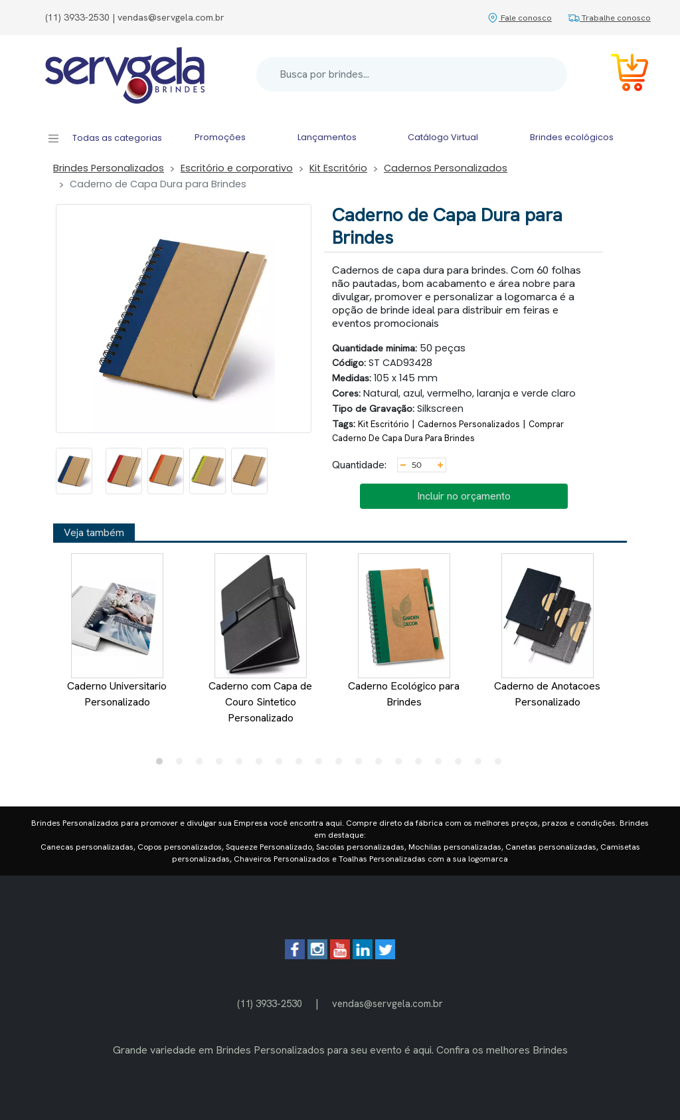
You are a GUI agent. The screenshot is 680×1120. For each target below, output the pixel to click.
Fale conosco (519, 17)
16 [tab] (461, 764)
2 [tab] (182, 764)
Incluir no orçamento (464, 496)
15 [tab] (441, 764)
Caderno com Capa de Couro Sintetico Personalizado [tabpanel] (260, 639)
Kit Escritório (338, 168)
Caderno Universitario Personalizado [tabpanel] (117, 631)
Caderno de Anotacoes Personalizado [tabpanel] (547, 631)
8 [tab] (302, 764)
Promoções (220, 137)
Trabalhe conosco (609, 17)
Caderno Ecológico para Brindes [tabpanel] (404, 631)
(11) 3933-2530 (269, 1003)
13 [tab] (401, 764)
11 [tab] (362, 764)
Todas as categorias (104, 138)
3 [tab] (202, 764)
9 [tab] (322, 764)
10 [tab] (342, 764)
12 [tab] (381, 764)
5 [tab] (242, 764)
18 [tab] (501, 764)
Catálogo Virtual (443, 137)
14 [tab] (421, 764)
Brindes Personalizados (108, 168)
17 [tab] (481, 764)
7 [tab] (282, 764)
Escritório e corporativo (237, 168)
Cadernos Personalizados (445, 168)
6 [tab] (262, 764)
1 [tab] (162, 764)
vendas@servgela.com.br (387, 1003)
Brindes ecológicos (572, 137)
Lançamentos (327, 137)
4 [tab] (222, 764)
